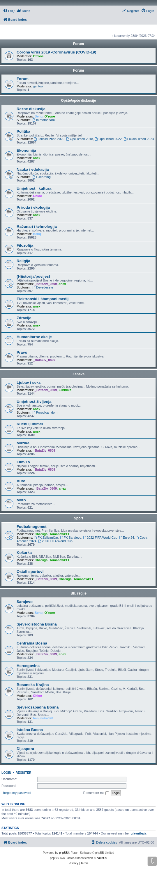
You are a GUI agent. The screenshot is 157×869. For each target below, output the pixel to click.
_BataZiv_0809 (46, 284)
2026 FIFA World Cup (55, 541)
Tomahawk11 (59, 534)
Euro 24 (126, 537)
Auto (21, 481)
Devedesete (42, 287)
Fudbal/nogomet (32, 526)
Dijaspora (25, 749)
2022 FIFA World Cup (100, 537)
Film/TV (24, 462)
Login (6, 772)
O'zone (38, 56)
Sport (78, 518)
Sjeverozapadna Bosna (38, 707)
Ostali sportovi (30, 571)
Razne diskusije (31, 109)
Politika (23, 131)
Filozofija (25, 245)
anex (36, 158)
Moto (21, 500)
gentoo (38, 86)
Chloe (37, 196)
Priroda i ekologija (33, 207)
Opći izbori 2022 (108, 139)
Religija (23, 261)
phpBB (63, 852)
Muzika (23, 443)
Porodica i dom (44, 412)
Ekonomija (26, 150)
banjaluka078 (43, 718)
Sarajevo (25, 602)
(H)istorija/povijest (33, 276)
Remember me (96, 793)
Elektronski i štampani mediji (43, 299)
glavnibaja (139, 833)
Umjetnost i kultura (34, 188)
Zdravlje (24, 318)
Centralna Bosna (32, 643)
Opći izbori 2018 (79, 139)
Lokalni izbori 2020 (49, 139)
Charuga (41, 534)
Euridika (65, 390)
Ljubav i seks (29, 382)
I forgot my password (16, 792)
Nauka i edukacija (33, 169)
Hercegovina (28, 666)
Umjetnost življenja (34, 401)
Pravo (22, 352)
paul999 (102, 858)
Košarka (24, 552)
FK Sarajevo (70, 537)
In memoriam (43, 120)
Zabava (78, 374)
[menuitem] (9, 10)
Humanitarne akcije (34, 337)
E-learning (41, 177)
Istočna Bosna (30, 730)
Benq (39, 116)
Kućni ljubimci (30, 424)
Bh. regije (78, 593)
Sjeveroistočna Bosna (37, 624)
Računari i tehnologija (37, 226)
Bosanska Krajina (33, 685)
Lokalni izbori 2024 (139, 139)
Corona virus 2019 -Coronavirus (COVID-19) (56, 52)
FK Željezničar (46, 537)
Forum (78, 70)
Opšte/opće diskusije (78, 101)
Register (23, 772)
